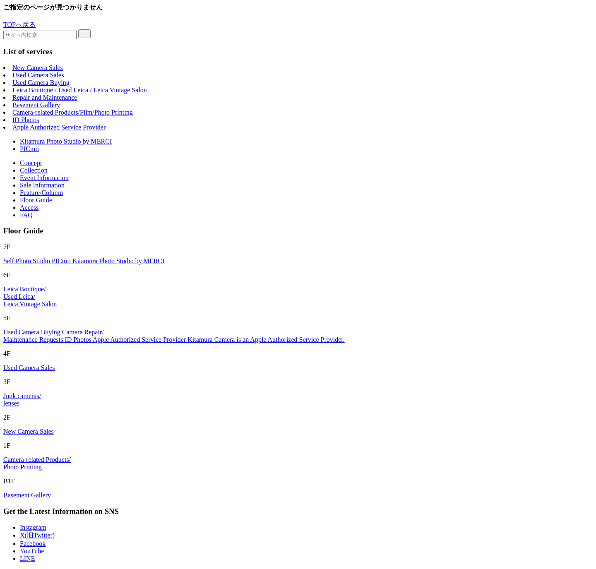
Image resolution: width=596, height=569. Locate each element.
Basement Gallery (36, 104)
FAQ (26, 214)
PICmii (29, 148)
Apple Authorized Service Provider (59, 127)
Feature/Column (41, 192)
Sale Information (42, 185)
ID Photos (25, 119)
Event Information (44, 177)
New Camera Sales (37, 67)
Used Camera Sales (38, 75)
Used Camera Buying (41, 82)
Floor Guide (36, 200)
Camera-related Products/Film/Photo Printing (72, 112)
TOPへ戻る (19, 24)
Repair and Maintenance (44, 97)
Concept (31, 162)
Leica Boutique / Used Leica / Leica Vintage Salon (79, 90)
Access (29, 207)
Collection (34, 170)
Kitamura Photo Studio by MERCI (66, 141)
